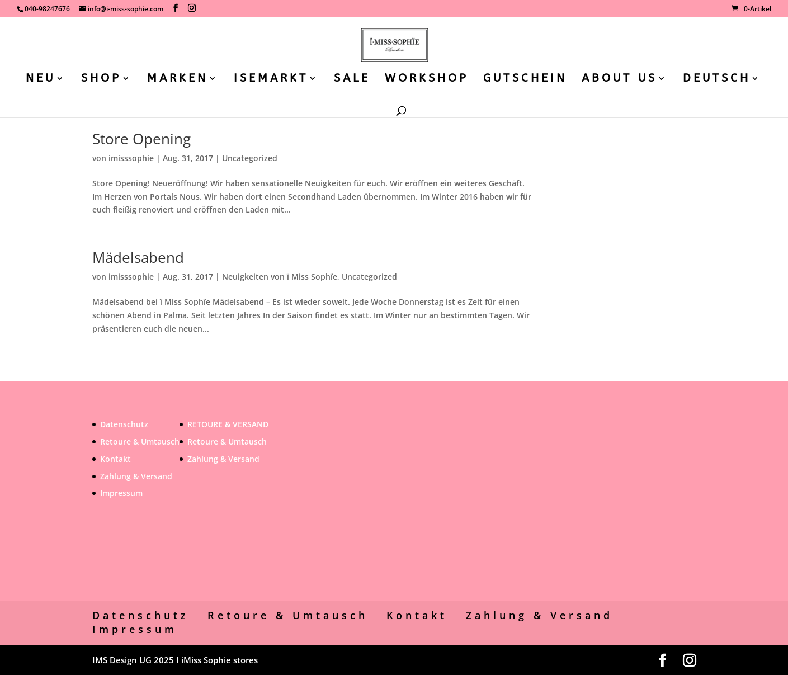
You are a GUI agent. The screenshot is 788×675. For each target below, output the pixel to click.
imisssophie (131, 158)
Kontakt (115, 459)
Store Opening (141, 139)
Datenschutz (124, 424)
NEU (40, 79)
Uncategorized (249, 158)
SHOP (101, 79)
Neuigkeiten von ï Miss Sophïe (279, 276)
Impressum (121, 493)
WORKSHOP (427, 79)
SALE (352, 79)
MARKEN (177, 79)
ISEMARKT (271, 79)
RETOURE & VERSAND (227, 424)
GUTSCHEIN (525, 79)
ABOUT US (619, 79)
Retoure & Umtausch (140, 441)
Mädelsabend (138, 257)
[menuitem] (722, 89)
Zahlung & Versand (136, 476)
